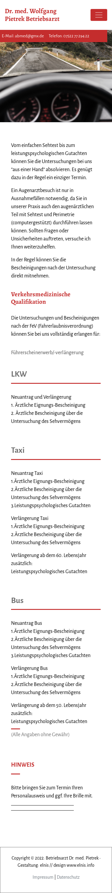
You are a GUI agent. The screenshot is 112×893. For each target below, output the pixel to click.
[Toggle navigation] (98, 15)
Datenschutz (68, 877)
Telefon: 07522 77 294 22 (69, 36)
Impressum (43, 877)
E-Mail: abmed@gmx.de (23, 36)
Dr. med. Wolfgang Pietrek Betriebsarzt (32, 15)
